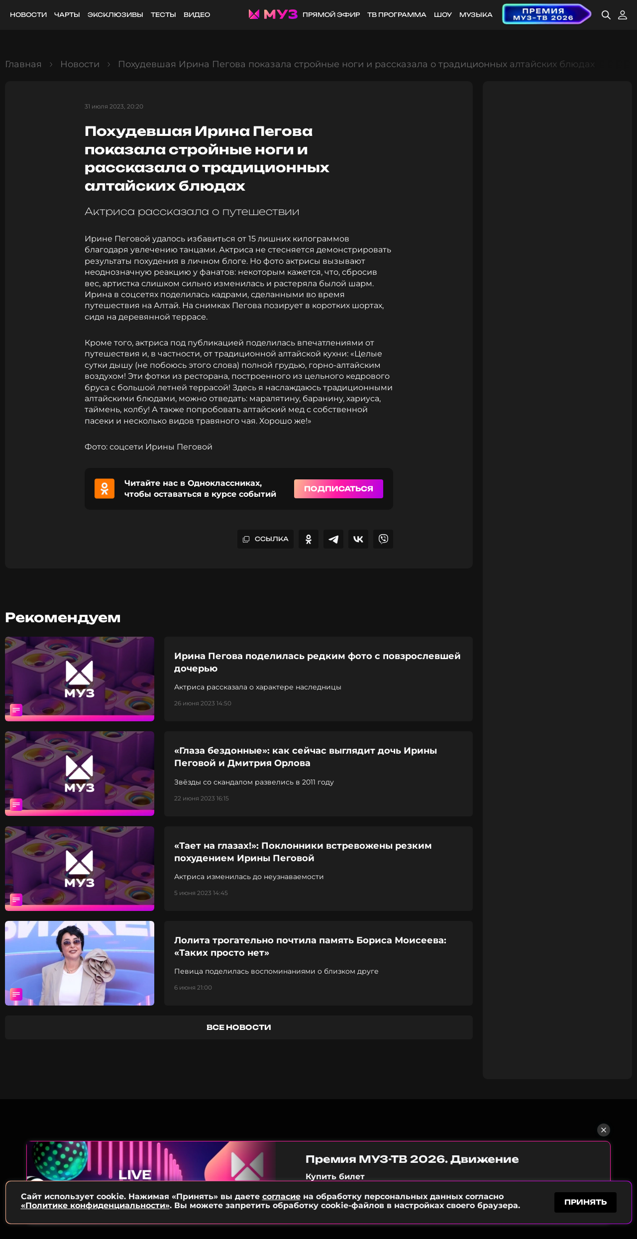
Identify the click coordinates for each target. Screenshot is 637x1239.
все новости (239, 1027)
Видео (197, 14)
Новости (28, 14)
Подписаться (338, 488)
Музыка (476, 14)
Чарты (67, 14)
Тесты (163, 14)
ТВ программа (396, 14)
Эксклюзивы (115, 14)
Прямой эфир (331, 14)
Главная (23, 64)
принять (585, 1201)
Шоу (443, 14)
